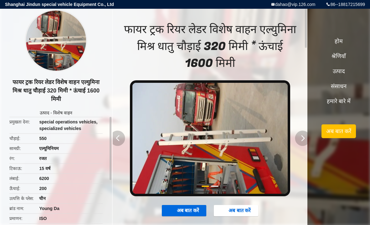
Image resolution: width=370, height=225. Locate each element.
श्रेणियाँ (338, 56)
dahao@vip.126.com (295, 4)
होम (339, 41)
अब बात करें (185, 210)
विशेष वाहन (62, 112)
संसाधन (339, 86)
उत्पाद (44, 112)
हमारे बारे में (339, 101)
